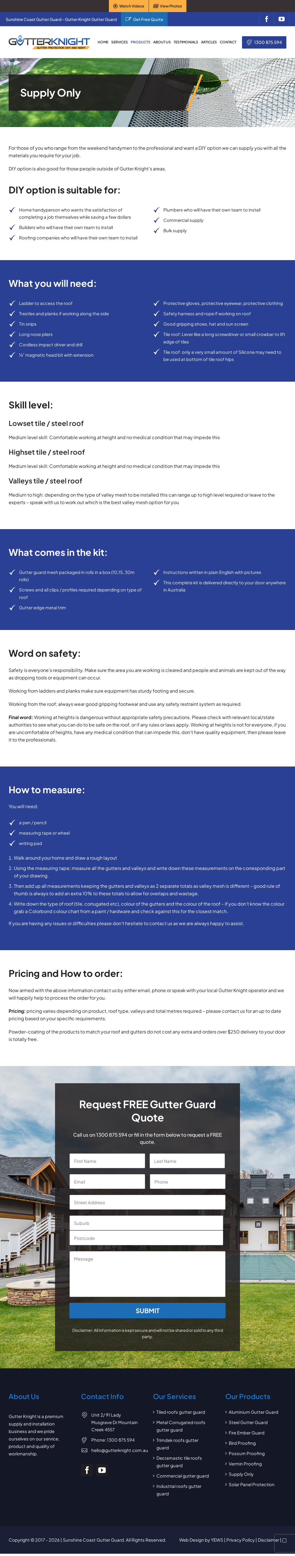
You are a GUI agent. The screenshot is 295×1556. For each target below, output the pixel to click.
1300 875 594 (268, 42)
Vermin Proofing (245, 1463)
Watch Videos (131, 6)
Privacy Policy (240, 1539)
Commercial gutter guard (182, 1475)
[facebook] (266, 19)
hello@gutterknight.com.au (119, 1450)
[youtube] (281, 19)
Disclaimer (268, 1539)
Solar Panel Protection (252, 1484)
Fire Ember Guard (246, 1432)
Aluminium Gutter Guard (253, 1412)
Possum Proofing (247, 1453)
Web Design (191, 1539)
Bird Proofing (242, 1443)
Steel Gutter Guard (248, 1422)
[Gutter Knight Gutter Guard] (49, 37)
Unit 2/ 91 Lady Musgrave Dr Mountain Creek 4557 (114, 1422)
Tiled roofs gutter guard (180, 1412)
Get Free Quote (148, 19)
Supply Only (241, 1474)
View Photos (171, 6)
